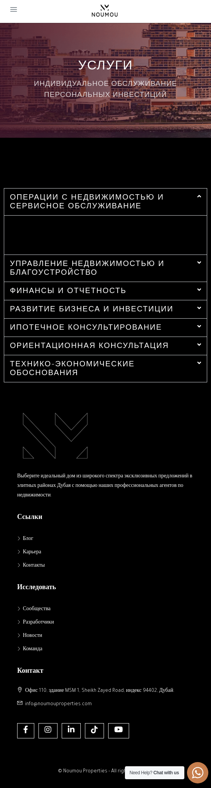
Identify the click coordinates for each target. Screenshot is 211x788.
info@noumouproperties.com (58, 704)
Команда (32, 649)
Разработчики (38, 622)
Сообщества (37, 609)
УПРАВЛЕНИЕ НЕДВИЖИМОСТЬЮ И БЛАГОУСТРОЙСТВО (87, 267)
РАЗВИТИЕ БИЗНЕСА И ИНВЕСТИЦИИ (91, 308)
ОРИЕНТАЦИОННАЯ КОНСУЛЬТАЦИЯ (89, 345)
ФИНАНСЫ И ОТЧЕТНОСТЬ (68, 290)
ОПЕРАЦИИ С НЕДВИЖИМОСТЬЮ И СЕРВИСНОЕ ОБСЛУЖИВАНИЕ (87, 201)
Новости (32, 636)
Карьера (32, 552)
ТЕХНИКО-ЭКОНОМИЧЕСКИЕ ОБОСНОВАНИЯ (72, 368)
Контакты (34, 566)
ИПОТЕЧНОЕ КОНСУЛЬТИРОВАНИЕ (86, 327)
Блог (28, 539)
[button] (105, 202)
